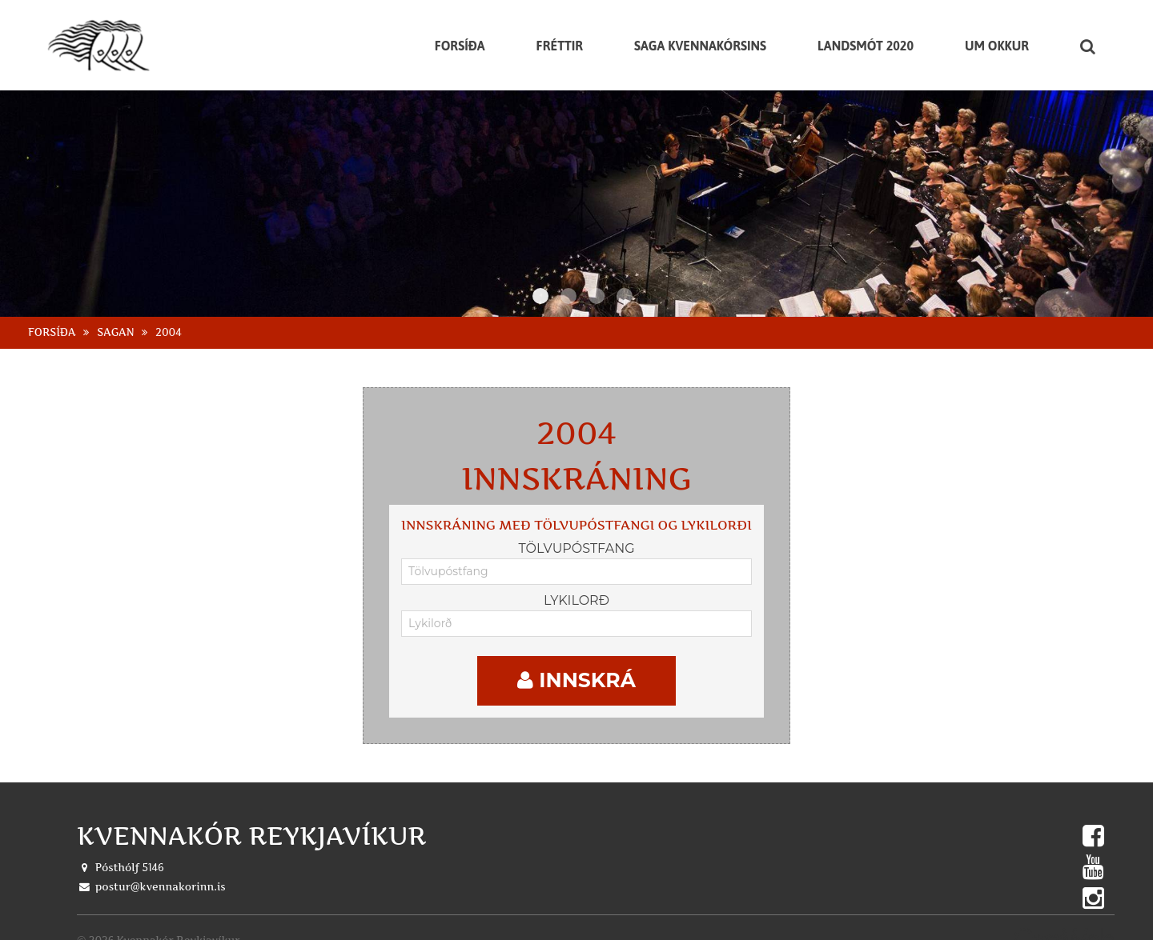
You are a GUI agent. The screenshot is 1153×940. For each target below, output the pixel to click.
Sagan (115, 320)
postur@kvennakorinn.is (160, 875)
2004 (168, 320)
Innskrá (576, 668)
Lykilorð (576, 587)
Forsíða (52, 320)
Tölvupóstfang (576, 535)
